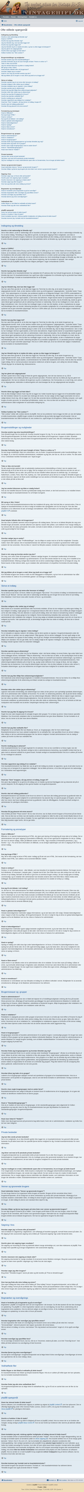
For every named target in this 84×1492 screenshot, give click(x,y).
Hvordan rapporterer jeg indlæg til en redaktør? (16, 100)
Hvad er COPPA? (6, 39)
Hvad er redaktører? (7, 137)
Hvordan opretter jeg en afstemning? (13, 88)
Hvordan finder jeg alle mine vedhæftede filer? (16, 205)
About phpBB (6, 1409)
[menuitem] (4, 21)
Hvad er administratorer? (9, 135)
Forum (13, 17)
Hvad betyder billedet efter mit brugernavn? (15, 69)
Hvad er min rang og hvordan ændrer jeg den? (16, 73)
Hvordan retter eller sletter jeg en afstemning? (15, 92)
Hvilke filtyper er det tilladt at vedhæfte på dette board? (18, 203)
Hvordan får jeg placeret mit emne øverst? (14, 106)
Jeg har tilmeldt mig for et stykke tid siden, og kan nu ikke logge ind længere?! (26, 47)
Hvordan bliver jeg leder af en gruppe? (13, 143)
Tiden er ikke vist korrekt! (9, 63)
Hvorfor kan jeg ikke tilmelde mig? (12, 41)
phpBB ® (4, 511)
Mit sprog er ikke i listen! (9, 67)
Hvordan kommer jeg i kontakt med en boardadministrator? (20, 218)
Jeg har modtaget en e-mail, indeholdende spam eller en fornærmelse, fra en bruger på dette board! (32, 160)
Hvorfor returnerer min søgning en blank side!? (16, 180)
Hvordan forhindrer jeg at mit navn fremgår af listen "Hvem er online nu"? (24, 61)
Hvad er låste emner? (8, 127)
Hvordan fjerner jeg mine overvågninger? (14, 196)
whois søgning (40, 1439)
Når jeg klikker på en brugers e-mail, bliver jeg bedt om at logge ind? (23, 75)
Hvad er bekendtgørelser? (9, 123)
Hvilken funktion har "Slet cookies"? (12, 53)
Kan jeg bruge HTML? (8, 115)
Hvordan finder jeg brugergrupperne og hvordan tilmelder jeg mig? (22, 141)
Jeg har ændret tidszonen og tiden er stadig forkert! (17, 65)
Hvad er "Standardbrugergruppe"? (12, 147)
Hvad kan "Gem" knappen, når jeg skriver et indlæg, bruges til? (21, 102)
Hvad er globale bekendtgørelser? (12, 121)
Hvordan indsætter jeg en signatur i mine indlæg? (17, 86)
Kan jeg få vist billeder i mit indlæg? (12, 119)
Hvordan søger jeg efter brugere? (11, 182)
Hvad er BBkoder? (7, 113)
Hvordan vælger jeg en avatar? (11, 71)
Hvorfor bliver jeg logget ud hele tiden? (13, 50)
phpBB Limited (55, 1405)
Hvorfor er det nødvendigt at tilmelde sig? (14, 37)
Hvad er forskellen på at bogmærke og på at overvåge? (18, 190)
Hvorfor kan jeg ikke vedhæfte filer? (12, 96)
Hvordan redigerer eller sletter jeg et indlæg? (15, 84)
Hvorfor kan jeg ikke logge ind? (11, 45)
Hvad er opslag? (6, 125)
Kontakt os (33, 17)
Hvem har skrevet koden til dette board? (14, 212)
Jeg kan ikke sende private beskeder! (13, 156)
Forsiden (6, 17)
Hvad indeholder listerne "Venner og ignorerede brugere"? (19, 167)
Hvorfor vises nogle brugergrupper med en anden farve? (19, 145)
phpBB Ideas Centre (25, 1423)
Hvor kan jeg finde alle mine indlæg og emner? (16, 184)
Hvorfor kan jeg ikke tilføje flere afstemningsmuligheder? (19, 90)
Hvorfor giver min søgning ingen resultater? (15, 178)
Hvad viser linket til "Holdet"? (10, 149)
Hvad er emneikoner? (8, 129)
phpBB (35, 1485)
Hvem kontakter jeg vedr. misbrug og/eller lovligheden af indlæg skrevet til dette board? (28, 216)
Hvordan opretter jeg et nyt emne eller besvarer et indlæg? (19, 82)
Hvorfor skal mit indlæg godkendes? (12, 104)
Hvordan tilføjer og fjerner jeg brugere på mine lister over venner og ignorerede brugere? (29, 169)
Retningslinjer (22, 17)
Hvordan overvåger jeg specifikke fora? (13, 194)
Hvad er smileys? (6, 117)
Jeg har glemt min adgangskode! (11, 49)
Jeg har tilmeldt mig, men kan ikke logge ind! (15, 43)
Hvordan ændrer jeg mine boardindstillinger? (15, 59)
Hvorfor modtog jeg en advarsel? (11, 98)
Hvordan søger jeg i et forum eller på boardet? (16, 176)
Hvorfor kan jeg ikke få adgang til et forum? (15, 94)
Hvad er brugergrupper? (9, 139)
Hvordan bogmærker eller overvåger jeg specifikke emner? (19, 192)
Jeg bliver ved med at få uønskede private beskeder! (18, 158)
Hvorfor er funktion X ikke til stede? (12, 214)
